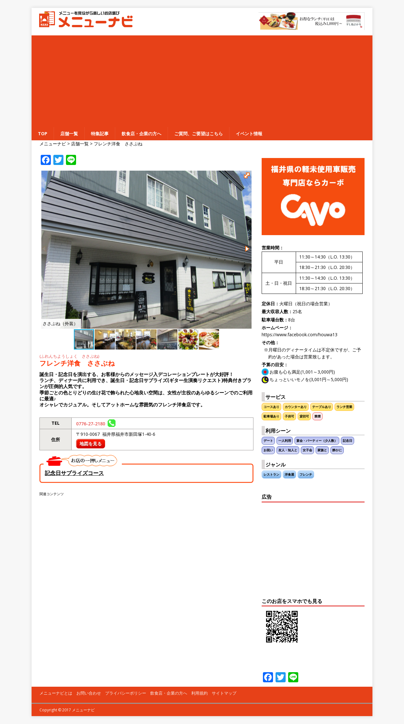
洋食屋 (289, 474)
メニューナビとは (55, 693)
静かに (337, 450)
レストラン (271, 474)
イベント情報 (249, 134)
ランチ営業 (344, 407)
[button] (248, 176)
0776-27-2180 (96, 424)
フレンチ (306, 474)
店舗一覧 (69, 134)
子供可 (289, 416)
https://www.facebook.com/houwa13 (299, 335)
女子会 (307, 450)
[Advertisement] (202, 79)
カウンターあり (296, 407)
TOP (42, 134)
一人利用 (284, 440)
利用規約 (199, 693)
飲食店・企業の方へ (141, 134)
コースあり (271, 407)
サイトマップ (224, 693)
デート (268, 440)
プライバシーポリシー (125, 693)
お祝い (268, 450)
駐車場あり (271, 416)
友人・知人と (287, 450)
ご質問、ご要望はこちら (198, 134)
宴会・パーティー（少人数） (316, 440)
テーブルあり (321, 407)
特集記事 (100, 134)
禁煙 (317, 416)
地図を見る (91, 444)
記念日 (347, 440)
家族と (322, 450)
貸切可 (304, 416)
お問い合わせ (88, 693)
